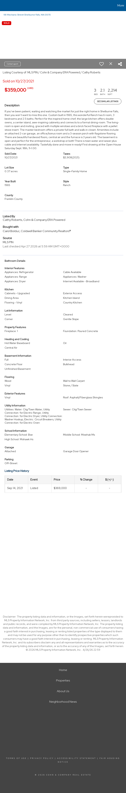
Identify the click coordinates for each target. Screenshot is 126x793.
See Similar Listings (107, 101)
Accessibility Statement (76, 758)
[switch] (101, 64)
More (120, 5)
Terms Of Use (16, 758)
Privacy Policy (42, 758)
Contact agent (12, 64)
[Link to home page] (5, 5)
